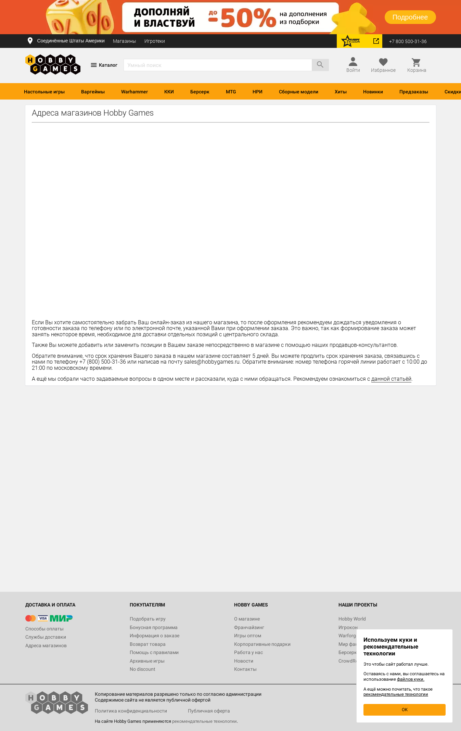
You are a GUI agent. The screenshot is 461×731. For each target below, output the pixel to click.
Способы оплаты (44, 628)
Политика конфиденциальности (131, 711)
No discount (142, 669)
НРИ (257, 91)
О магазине (247, 619)
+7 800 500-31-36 (408, 41)
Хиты (341, 91)
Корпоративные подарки (262, 644)
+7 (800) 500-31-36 (102, 361)
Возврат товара (148, 644)
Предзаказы (413, 91)
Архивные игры (147, 661)
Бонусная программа (154, 627)
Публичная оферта (209, 711)
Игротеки (154, 41)
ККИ (169, 91)
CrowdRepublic (354, 661)
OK (405, 709)
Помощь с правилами (154, 652)
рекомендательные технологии (204, 721)
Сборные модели (298, 91)
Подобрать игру (148, 619)
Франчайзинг (249, 627)
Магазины (124, 41)
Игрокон (348, 627)
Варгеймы (93, 91)
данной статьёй (391, 379)
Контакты (245, 669)
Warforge (348, 635)
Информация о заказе (154, 635)
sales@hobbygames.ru (212, 361)
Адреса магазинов (46, 645)
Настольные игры (44, 91)
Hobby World (352, 619)
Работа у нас (248, 652)
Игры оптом (247, 635)
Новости (243, 661)
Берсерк (199, 91)
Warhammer (134, 91)
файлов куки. (410, 679)
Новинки (373, 91)
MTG (231, 91)
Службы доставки (45, 637)
